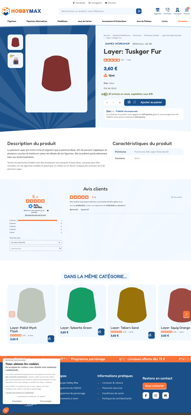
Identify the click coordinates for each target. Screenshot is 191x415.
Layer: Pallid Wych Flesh (23, 329)
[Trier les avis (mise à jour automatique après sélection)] (36, 242)
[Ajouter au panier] (51, 338)
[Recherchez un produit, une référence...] (97, 11)
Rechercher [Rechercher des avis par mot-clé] (34, 248)
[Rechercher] (139, 11)
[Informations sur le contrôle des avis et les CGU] (48, 210)
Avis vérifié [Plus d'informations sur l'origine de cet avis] (178, 197)
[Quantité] (113, 102)
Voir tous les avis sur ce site (35, 215)
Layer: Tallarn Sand (125, 328)
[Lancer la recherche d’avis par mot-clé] (60, 248)
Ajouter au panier (145, 102)
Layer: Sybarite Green (76, 328)
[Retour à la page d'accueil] (24, 11)
